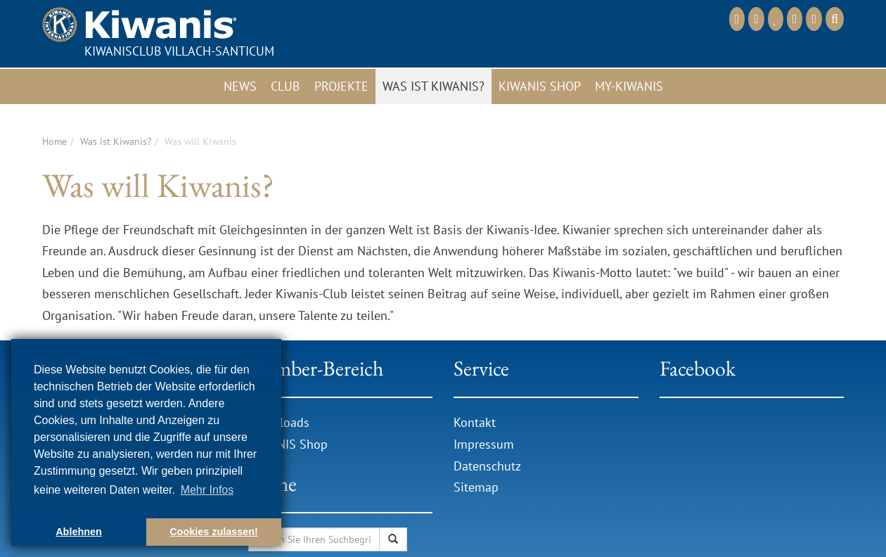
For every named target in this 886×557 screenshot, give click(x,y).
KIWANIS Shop (288, 444)
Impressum (484, 444)
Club (285, 86)
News (240, 86)
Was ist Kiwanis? (433, 86)
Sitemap (476, 487)
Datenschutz (487, 466)
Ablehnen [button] (79, 531)
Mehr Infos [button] (207, 490)
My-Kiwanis (629, 86)
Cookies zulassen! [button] (213, 531)
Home (54, 141)
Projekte (341, 86)
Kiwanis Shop (540, 86)
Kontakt (475, 422)
